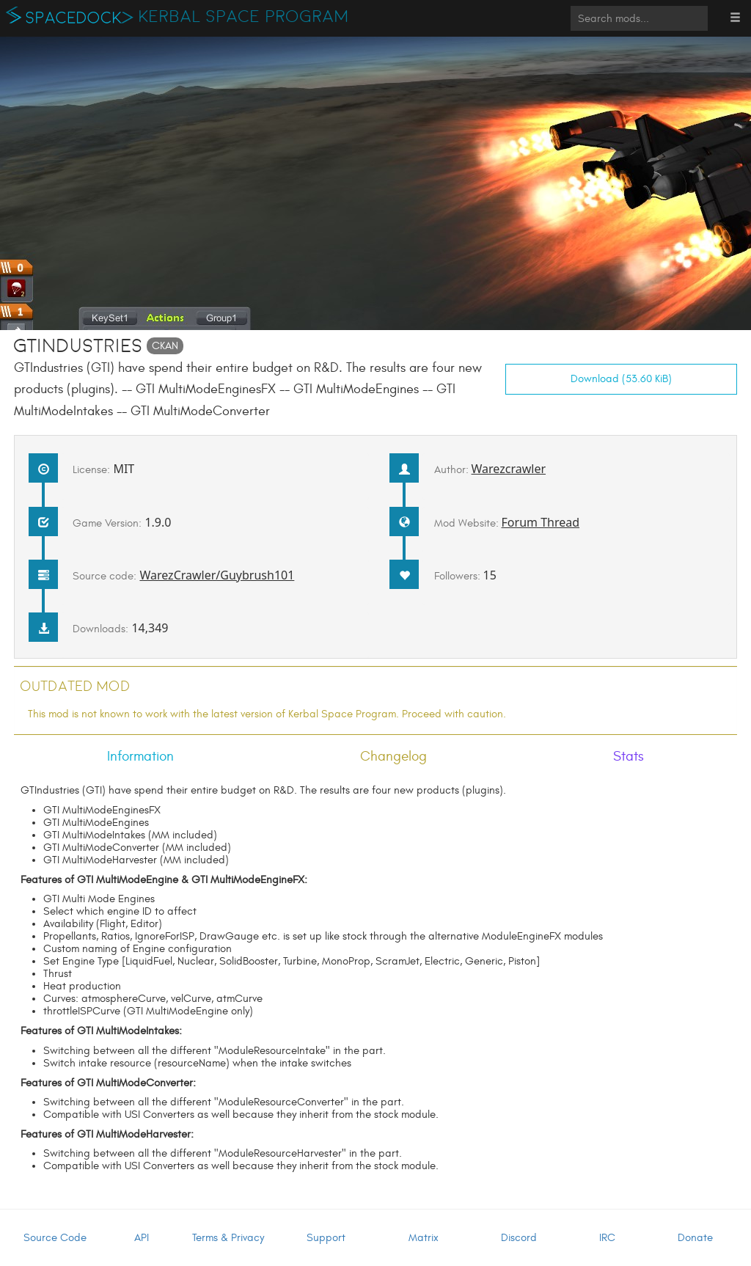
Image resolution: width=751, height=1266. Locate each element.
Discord (519, 1238)
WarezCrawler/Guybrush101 (216, 575)
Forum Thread (541, 522)
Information (140, 756)
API (141, 1238)
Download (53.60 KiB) (621, 379)
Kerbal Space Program (244, 17)
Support (326, 1238)
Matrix (424, 1238)
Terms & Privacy (228, 1238)
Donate (695, 1238)
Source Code (55, 1238)
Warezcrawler (509, 469)
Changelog (393, 756)
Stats (628, 756)
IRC (607, 1238)
